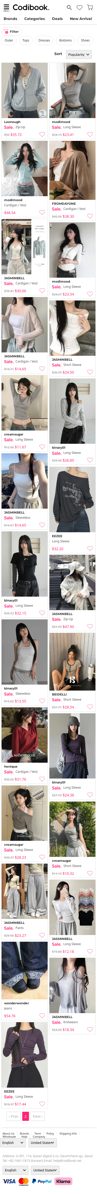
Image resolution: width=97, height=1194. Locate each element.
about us (8, 1133)
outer (9, 40)
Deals (57, 18)
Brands (10, 18)
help (24, 1136)
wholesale (9, 1136)
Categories (34, 18)
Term (37, 1133)
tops (26, 40)
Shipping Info (68, 1133)
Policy (50, 1133)
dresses (44, 40)
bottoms (65, 40)
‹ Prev (13, 1116)
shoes (85, 40)
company (39, 1136)
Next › (38, 1116)
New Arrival (81, 18)
